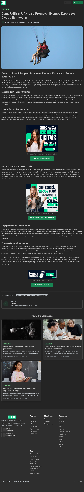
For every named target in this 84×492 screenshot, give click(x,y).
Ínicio (31, 419)
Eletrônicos (62, 419)
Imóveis (61, 444)
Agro (60, 446)
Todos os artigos (35, 454)
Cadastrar (47, 421)
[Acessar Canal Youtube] (77, 481)
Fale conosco (34, 426)
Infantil (61, 439)
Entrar (46, 419)
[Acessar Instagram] (81, 481)
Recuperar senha (49, 424)
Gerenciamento (34, 459)
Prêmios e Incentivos (36, 466)
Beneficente (62, 434)
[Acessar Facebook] (74, 481)
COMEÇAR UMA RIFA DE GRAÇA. (42, 158)
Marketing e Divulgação (33, 462)
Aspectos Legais (35, 473)
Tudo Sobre (33, 456)
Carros (61, 424)
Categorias (33, 421)
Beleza (61, 441)
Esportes (61, 421)
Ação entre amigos (64, 431)
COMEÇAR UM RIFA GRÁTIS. (42, 285)
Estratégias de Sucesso (34, 469)
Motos (60, 426)
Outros (61, 436)
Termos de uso (34, 429)
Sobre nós (33, 424)
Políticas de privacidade (33, 432)
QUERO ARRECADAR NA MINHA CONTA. (42, 218)
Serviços (61, 429)
